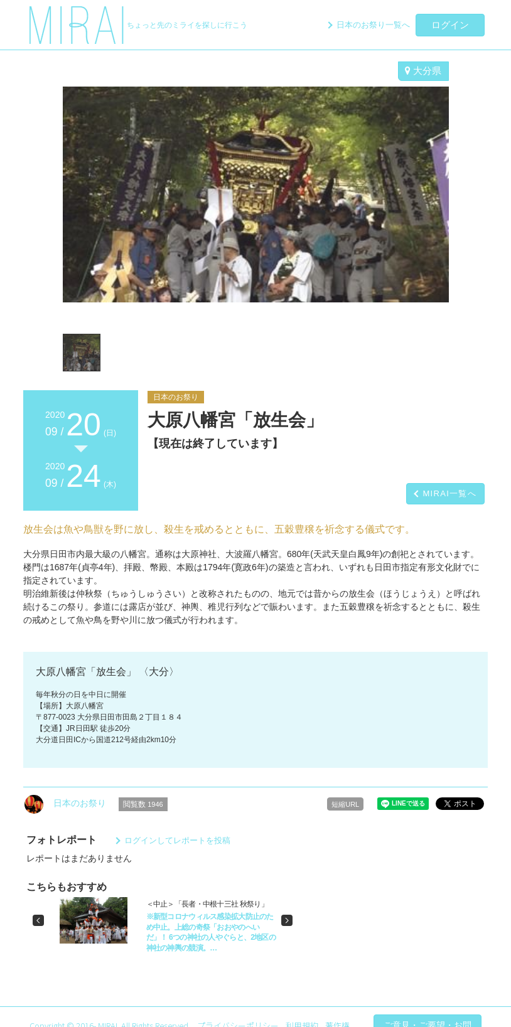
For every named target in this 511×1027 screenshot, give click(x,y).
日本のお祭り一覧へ (373, 24)
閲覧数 (143, 804)
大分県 (423, 70)
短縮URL (345, 804)
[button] (38, 920)
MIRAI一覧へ (449, 493)
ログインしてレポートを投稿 (177, 840)
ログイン (450, 24)
